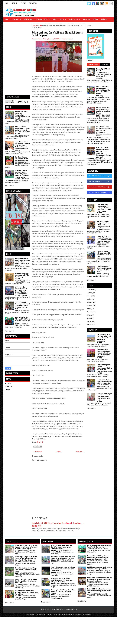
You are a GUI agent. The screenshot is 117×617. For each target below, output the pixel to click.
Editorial (104, 19)
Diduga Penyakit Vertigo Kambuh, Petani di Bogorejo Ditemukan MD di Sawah (103, 90)
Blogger (74, 609)
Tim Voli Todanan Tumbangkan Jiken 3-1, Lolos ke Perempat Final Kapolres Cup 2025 (22, 305)
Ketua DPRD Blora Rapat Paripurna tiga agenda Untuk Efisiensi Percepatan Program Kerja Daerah (99, 579)
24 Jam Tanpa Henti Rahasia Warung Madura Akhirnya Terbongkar (104, 381)
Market (89, 299)
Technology (17, 19)
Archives (105, 64)
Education (86, 19)
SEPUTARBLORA (57, 609)
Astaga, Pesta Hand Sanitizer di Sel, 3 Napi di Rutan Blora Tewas (103, 110)
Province (89, 305)
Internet (89, 296)
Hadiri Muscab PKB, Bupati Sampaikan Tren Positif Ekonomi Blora (99, 546)
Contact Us (33, 3)
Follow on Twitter (100, 176)
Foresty (89, 293)
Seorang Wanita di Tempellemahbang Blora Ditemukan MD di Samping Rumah (63, 591)
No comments (66, 39)
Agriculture (29, 19)
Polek (40, 25)
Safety (89, 315)
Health (63, 19)
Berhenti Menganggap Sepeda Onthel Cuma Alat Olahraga (22, 275)
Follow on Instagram (100, 192)
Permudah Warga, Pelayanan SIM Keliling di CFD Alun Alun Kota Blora (104, 254)
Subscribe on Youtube (100, 187)
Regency (89, 312)
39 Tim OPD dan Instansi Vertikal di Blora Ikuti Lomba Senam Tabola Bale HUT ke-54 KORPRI (21, 290)
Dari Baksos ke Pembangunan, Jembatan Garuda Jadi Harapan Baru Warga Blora (26, 592)
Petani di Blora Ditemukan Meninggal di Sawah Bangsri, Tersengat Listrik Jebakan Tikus (63, 568)
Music (55, 19)
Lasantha (55, 614)
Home (6, 3)
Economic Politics (43, 19)
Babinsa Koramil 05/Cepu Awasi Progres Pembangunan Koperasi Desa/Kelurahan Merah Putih (98, 557)
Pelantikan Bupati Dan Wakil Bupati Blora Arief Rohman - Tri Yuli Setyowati (58, 34)
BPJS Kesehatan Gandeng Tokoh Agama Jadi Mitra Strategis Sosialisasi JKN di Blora (22, 129)
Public (89, 308)
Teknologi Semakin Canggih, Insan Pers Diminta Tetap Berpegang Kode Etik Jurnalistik (103, 225)
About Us (14, 3)
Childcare (90, 289)
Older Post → (80, 451)
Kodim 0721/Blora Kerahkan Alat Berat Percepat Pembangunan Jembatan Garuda (61, 547)
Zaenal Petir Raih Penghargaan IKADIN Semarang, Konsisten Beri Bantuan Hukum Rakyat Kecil (104, 353)
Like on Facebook (100, 181)
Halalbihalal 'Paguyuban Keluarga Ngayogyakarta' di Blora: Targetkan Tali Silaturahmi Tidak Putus (104, 368)
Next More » (9, 186)
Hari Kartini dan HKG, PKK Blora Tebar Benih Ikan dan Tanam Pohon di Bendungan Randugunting (104, 338)
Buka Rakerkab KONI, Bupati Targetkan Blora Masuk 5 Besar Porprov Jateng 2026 (57, 524)
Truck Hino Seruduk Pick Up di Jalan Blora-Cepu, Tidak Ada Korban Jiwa (63, 557)
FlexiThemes (36, 614)
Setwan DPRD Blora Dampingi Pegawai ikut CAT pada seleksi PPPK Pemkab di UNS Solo (104, 239)
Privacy (23, 3)
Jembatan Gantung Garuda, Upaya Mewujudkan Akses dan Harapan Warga (25, 569)
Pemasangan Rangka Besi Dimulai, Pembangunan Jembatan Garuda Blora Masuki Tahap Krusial (26, 558)
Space (89, 318)
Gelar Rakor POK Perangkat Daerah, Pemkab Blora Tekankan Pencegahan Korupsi (103, 151)
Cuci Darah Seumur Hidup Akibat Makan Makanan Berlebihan (21, 158)
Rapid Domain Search (84, 614)
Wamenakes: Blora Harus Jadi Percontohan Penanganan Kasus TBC (22, 114)
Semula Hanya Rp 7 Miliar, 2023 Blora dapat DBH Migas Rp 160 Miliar (104, 269)
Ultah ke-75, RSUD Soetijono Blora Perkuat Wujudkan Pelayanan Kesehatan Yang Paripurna (22, 174)
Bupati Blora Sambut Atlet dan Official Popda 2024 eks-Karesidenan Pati (22, 320)
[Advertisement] (17, 58)
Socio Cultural (75, 19)
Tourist (89, 321)
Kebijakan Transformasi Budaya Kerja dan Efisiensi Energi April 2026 (99, 568)
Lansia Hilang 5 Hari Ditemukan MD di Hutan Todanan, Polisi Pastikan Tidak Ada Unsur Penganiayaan (22, 145)
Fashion (95, 19)
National (89, 302)
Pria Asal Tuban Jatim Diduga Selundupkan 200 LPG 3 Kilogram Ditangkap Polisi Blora (62, 580)
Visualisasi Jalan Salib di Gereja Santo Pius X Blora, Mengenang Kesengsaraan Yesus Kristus (103, 131)
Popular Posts (93, 64)
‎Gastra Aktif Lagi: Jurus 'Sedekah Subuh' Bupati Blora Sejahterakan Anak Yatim (26, 581)
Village (89, 324)
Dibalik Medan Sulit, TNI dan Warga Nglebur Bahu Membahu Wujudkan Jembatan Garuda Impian (26, 547)
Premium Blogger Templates (68, 614)
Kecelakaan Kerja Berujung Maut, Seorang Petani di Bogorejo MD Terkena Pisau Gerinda (104, 208)
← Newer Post (37, 451)
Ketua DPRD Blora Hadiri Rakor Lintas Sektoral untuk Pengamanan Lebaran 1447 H (99, 590)
